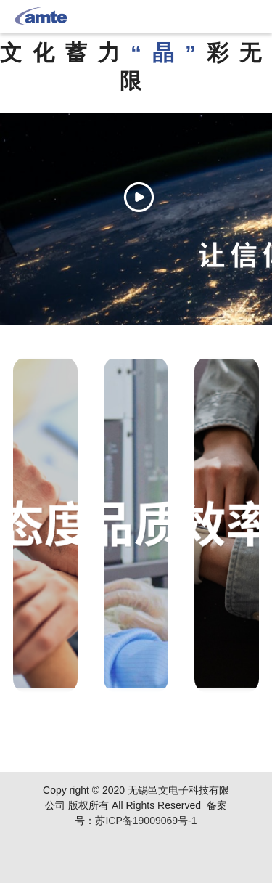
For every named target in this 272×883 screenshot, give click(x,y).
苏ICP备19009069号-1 (146, 820)
